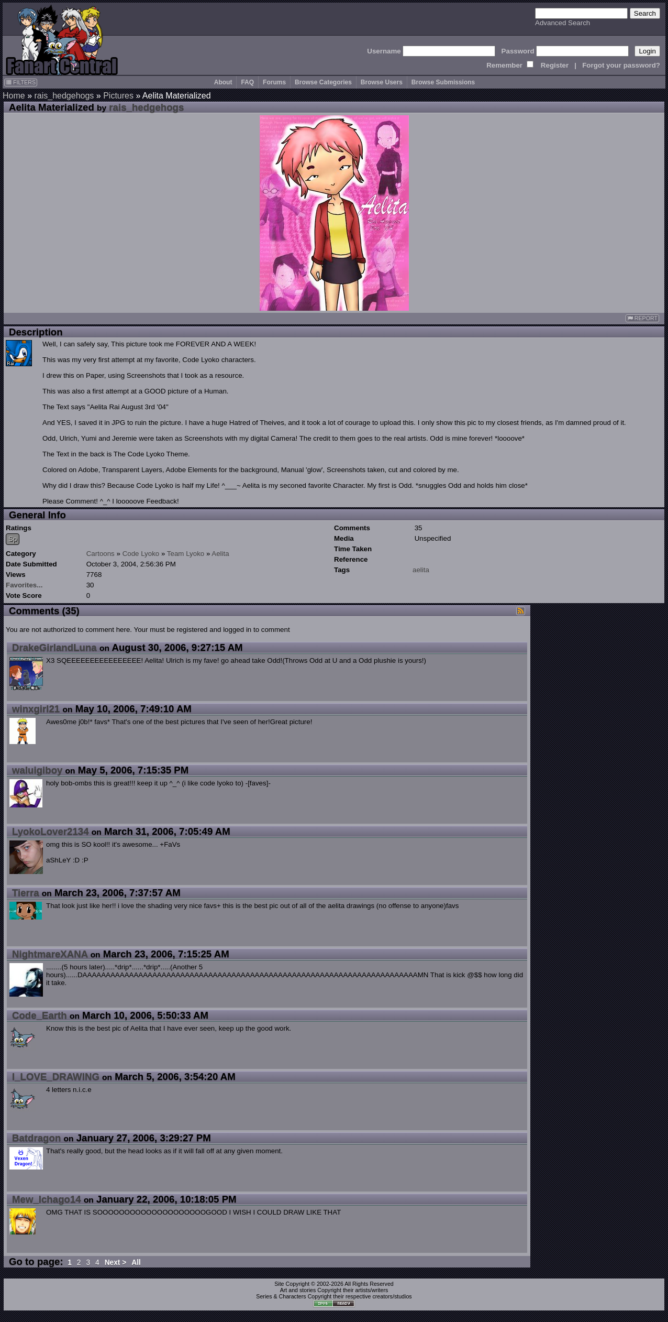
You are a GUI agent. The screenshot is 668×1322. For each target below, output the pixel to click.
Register (555, 65)
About (223, 82)
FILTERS (21, 82)
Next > (116, 1262)
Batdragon (36, 1137)
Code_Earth (39, 1015)
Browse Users (382, 82)
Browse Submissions (443, 82)
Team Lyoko (185, 554)
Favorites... (24, 585)
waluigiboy (37, 769)
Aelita (220, 554)
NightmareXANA (49, 953)
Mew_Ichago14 (46, 1199)
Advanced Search (562, 23)
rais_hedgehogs (64, 95)
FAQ (247, 82)
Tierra (25, 892)
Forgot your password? (621, 65)
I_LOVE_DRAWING (55, 1076)
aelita (421, 570)
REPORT (642, 318)
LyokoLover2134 (50, 831)
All (136, 1262)
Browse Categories (323, 82)
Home (14, 95)
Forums (274, 82)
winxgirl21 (36, 708)
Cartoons (100, 554)
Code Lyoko (141, 554)
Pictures (118, 95)
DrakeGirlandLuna (54, 647)
